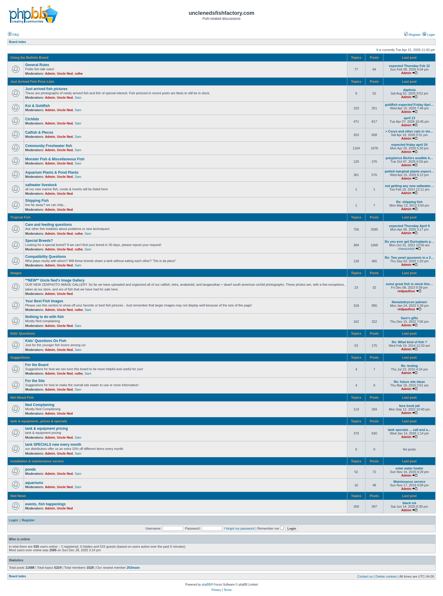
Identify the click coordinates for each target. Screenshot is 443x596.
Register (412, 34)
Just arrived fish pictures (46, 89)
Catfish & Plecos (39, 132)
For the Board (37, 365)
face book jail (409, 406)
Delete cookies (386, 576)
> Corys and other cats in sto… (409, 131)
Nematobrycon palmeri (409, 302)
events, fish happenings (45, 504)
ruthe (79, 73)
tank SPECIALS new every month (53, 444)
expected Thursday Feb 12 (409, 66)
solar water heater (409, 468)
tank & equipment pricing (46, 428)
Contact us (365, 576)
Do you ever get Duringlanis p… (409, 241)
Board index (17, 576)
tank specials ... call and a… (409, 430)
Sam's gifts (409, 318)
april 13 (409, 118)
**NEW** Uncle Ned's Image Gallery (54, 280)
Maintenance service (410, 481)
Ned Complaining (40, 405)
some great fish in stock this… (409, 284)
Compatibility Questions (45, 257)
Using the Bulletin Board (29, 57)
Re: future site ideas (409, 382)
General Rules (37, 65)
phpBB (206, 584)
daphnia (409, 90)
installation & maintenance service (37, 461)
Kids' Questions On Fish (45, 341)
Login (429, 34)
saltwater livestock (41, 185)
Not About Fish (21, 397)
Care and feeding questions (48, 225)
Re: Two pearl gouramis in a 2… (409, 257)
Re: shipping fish (409, 202)
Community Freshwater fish (48, 146)
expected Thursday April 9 (409, 226)
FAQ (13, 34)
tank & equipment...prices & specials (38, 421)
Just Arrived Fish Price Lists (32, 81)
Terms (227, 590)
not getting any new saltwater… (409, 186)
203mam (133, 567)
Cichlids (32, 119)
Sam (78, 97)
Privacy (216, 590)
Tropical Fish (20, 217)
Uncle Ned (65, 73)
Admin (50, 73)
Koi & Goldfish (37, 106)
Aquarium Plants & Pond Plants (52, 172)
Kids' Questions (22, 333)
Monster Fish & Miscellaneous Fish (54, 159)
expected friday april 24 (409, 144)
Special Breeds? (39, 241)
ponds (30, 469)
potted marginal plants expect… (409, 171)
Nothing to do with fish (44, 317)
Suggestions (20, 357)
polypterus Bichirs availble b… (409, 158)
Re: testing (409, 365)
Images (16, 273)
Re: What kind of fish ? (409, 342)
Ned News (18, 496)
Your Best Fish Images (44, 301)
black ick (409, 503)
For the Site (35, 381)
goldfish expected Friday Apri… (409, 104)
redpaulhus (406, 291)
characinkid (406, 248)
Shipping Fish (37, 201)
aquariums (34, 483)
